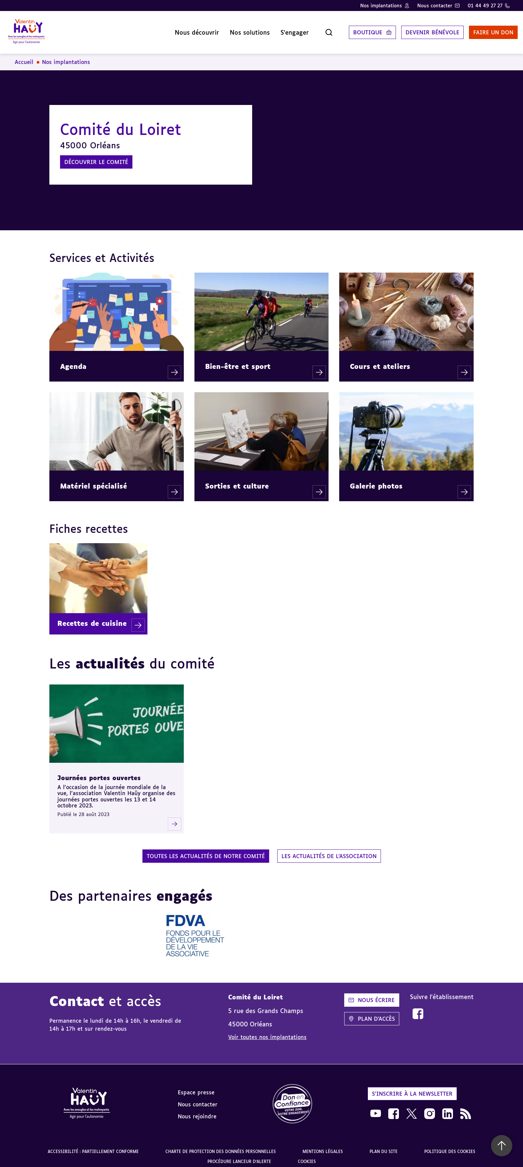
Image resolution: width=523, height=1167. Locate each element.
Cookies (307, 1156)
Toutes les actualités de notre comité (206, 850)
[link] (418, 1008)
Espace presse (196, 1087)
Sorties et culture (237, 481)
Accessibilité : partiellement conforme (93, 1146)
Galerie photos (376, 481)
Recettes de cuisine (92, 618)
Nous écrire (372, 994)
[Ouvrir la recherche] (321, 29)
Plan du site (384, 1146)
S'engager (287, 29)
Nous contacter (434, 5)
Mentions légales (323, 1146)
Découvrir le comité (96, 156)
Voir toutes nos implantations (267, 1031)
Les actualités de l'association (329, 850)
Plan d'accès (372, 1013)
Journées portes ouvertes (99, 772)
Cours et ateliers (380, 361)
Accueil (24, 57)
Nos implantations (381, 5)
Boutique (359, 29)
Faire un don (485, 29)
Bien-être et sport (238, 361)
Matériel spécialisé (93, 481)
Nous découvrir (189, 29)
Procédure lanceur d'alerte (239, 1156)
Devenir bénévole (424, 29)
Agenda (73, 361)
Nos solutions (242, 29)
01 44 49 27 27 (485, 5)
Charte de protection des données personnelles (220, 1146)
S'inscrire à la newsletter (412, 1088)
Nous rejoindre (197, 1111)
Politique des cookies (449, 1146)
